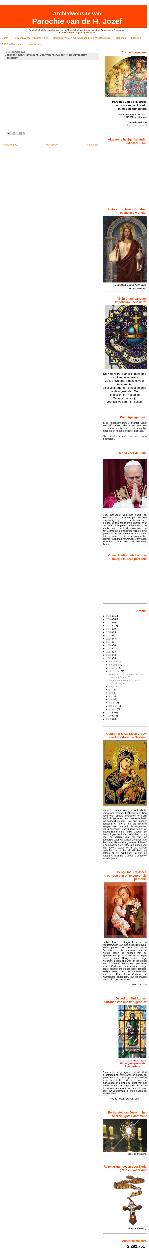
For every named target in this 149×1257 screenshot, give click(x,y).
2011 (109, 712)
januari (113, 709)
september (115, 671)
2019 (109, 635)
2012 (109, 658)
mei (111, 696)
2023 (109, 622)
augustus (114, 686)
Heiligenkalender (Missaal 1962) (31, 38)
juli (111, 689)
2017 (109, 642)
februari (113, 706)
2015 (109, 648)
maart (112, 702)
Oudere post (92, 144)
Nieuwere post (10, 144)
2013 (109, 655)
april (111, 699)
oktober (113, 668)
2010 (109, 715)
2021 (109, 629)
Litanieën (136, 38)
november (114, 664)
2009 (109, 719)
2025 (109, 616)
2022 (109, 625)
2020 (109, 632)
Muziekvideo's (35, 44)
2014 (109, 651)
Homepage (52, 144)
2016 (109, 645)
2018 (109, 638)
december (114, 661)
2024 (109, 619)
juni (111, 693)
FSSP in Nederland (12, 44)
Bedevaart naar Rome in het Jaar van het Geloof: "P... (126, 676)
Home (5, 38)
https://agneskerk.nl (136, 125)
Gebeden (121, 38)
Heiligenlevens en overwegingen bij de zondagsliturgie (82, 38)
